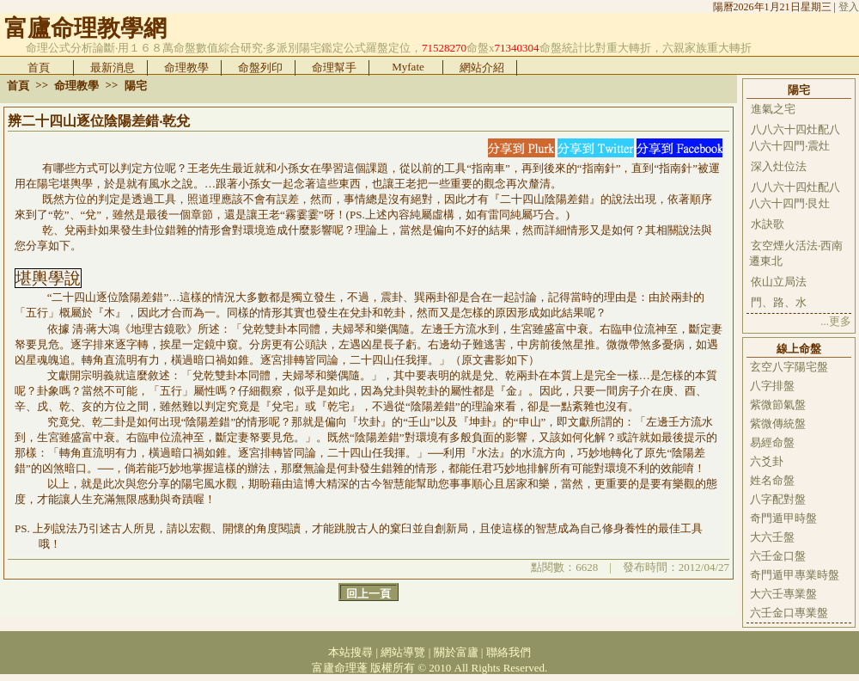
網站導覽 (403, 652)
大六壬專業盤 (783, 593)
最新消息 (112, 67)
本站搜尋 (350, 652)
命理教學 (186, 67)
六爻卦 (766, 461)
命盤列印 (260, 67)
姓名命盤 (772, 480)
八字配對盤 (778, 499)
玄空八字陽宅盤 (789, 366)
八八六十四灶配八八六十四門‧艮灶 (794, 195)
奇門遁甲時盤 (783, 518)
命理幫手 (334, 67)
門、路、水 (779, 302)
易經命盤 (772, 442)
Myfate (408, 66)
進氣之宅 (773, 108)
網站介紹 (482, 67)
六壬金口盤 (778, 555)
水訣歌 (767, 224)
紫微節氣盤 (778, 404)
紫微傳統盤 (778, 423)
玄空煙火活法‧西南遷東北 (796, 253)
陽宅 (136, 85)
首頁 (38, 67)
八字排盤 (772, 385)
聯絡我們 (508, 652)
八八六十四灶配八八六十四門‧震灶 (794, 137)
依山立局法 (779, 281)
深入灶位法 (779, 166)
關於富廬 (456, 652)
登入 (848, 7)
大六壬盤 (772, 537)
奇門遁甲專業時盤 (794, 574)
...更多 (835, 321)
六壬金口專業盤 (789, 612)
